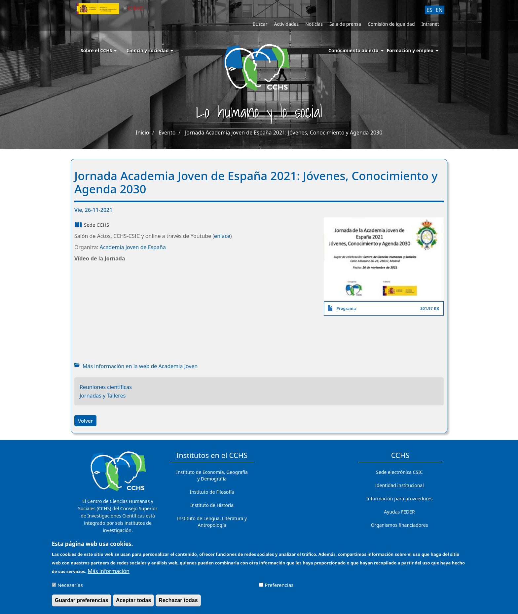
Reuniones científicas (106, 387)
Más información (109, 571)
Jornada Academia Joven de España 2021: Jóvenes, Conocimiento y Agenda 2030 (283, 132)
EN (439, 10)
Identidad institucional (399, 485)
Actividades (286, 24)
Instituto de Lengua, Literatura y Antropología (212, 521)
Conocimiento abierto (353, 50)
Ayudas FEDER (399, 512)
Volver (85, 420)
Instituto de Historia (212, 505)
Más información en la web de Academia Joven (140, 366)
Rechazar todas (178, 600)
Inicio (142, 132)
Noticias (314, 24)
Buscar (260, 24)
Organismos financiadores (399, 525)
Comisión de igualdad (391, 24)
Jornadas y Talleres (103, 395)
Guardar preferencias (81, 600)
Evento (167, 132)
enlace (222, 236)
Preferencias (279, 585)
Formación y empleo (410, 50)
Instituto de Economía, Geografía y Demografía (212, 475)
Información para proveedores (399, 498)
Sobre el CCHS (99, 50)
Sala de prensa (345, 24)
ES (429, 10)
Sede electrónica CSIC (399, 472)
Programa (346, 308)
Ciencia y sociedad (150, 50)
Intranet (430, 24)
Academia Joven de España (133, 247)
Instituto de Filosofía (212, 492)
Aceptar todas (133, 600)
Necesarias (70, 585)
